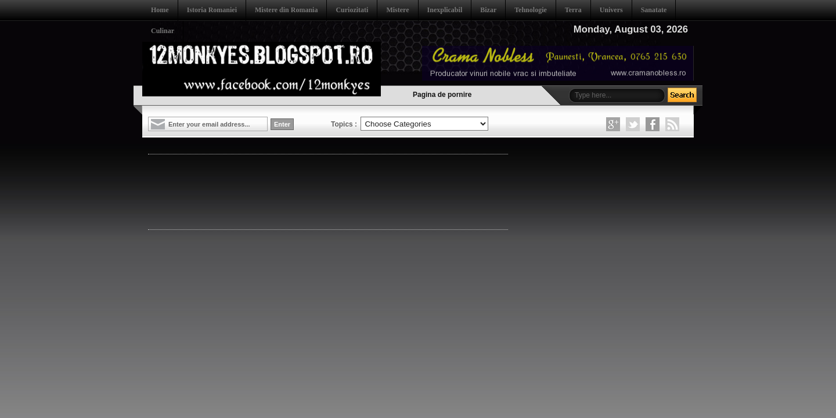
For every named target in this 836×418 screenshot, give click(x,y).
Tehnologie (530, 10)
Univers (611, 10)
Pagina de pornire (442, 95)
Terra (573, 10)
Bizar (488, 10)
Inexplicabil (445, 10)
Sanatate (654, 10)
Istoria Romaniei (212, 10)
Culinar (162, 31)
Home (160, 10)
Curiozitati (352, 10)
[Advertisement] (359, 191)
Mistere (397, 10)
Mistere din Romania (286, 10)
